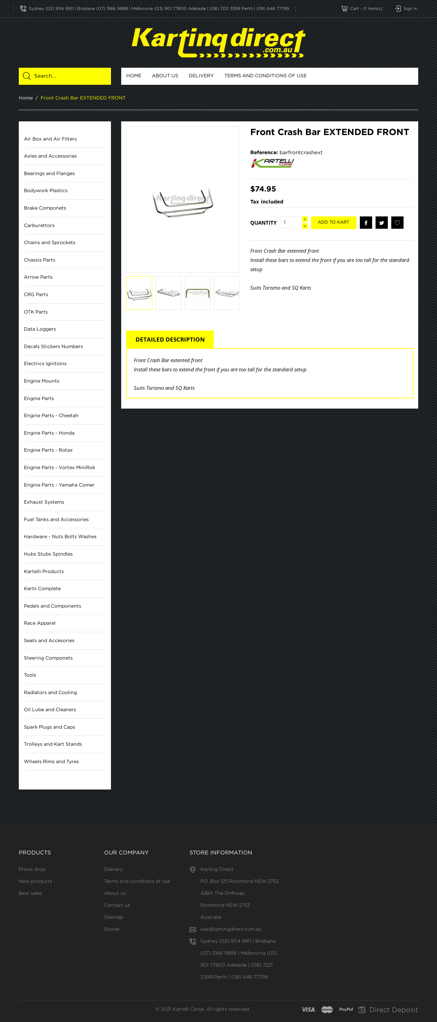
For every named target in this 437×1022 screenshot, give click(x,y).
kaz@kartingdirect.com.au (231, 929)
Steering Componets (48, 658)
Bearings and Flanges (49, 174)
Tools (30, 676)
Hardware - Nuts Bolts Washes (60, 537)
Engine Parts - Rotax (48, 451)
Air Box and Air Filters (50, 139)
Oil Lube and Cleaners (50, 710)
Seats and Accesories (49, 641)
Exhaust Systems (44, 503)
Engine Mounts (41, 381)
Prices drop (32, 869)
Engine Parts (39, 399)
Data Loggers (40, 330)
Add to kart (333, 223)
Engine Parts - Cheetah (51, 416)
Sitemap (113, 917)
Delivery (201, 76)
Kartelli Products (44, 572)
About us (165, 76)
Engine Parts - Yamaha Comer (59, 485)
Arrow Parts (38, 278)
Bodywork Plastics (46, 191)
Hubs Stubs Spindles (48, 554)
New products (35, 881)
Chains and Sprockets (49, 243)
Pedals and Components (52, 606)
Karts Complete (42, 589)
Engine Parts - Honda (49, 433)
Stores (111, 929)
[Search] (69, 76)
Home (133, 76)
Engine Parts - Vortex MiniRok (59, 468)
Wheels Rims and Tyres (51, 762)
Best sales (30, 893)
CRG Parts (36, 295)
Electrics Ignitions (45, 364)
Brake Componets (45, 208)
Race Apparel (40, 624)
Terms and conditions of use (265, 76)
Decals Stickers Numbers (53, 347)
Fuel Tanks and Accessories (56, 520)
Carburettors (39, 226)
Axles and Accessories (50, 157)
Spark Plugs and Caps (49, 727)
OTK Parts (36, 312)
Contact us (117, 905)
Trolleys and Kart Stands (53, 745)
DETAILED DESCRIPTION (170, 340)
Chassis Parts (39, 260)
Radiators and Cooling (50, 693)
